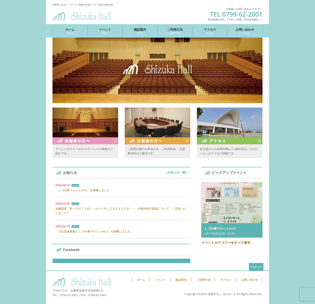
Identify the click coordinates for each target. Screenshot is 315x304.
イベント (105, 31)
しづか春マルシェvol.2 (220, 228)
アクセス (210, 31)
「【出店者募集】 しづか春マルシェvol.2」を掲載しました (93, 231)
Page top (256, 267)
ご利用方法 (175, 31)
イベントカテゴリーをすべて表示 (225, 242)
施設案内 (140, 31)
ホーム (70, 31)
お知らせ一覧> (177, 172)
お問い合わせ (245, 31)
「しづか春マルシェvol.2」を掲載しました (82, 190)
